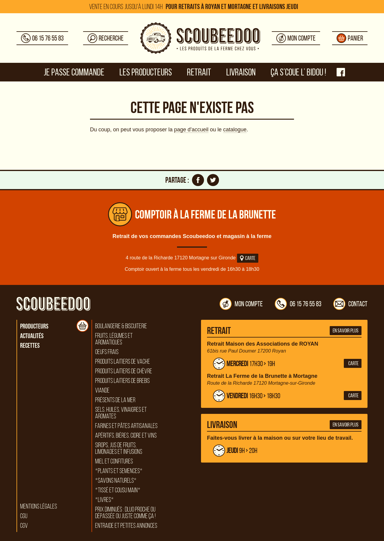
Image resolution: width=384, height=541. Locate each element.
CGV (24, 525)
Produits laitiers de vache (122, 361)
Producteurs (34, 326)
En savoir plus (345, 331)
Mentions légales (38, 506)
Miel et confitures (114, 461)
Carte (247, 258)
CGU (23, 516)
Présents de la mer (115, 400)
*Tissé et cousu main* (117, 490)
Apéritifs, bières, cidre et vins (126, 435)
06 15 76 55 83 (298, 304)
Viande (102, 390)
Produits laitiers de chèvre (123, 371)
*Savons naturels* (115, 480)
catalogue (235, 130)
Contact (350, 304)
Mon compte (241, 304)
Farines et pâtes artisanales (126, 426)
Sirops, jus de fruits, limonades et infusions (118, 448)
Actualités (32, 335)
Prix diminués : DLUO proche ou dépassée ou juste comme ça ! (125, 512)
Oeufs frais (106, 352)
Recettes (30, 345)
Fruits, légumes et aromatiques (114, 339)
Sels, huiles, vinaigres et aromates (121, 413)
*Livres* (104, 500)
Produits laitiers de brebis (122, 380)
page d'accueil (191, 130)
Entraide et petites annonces (126, 525)
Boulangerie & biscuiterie (121, 326)
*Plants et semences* (118, 471)
